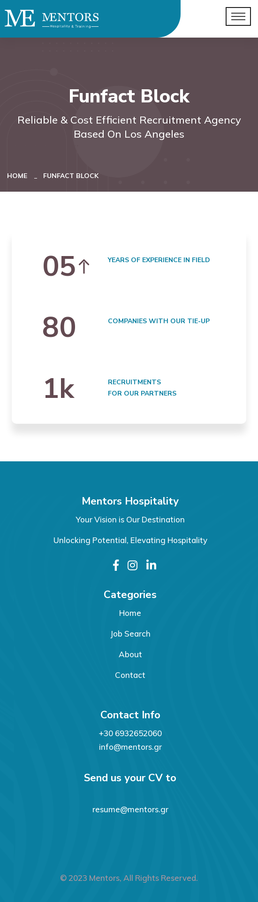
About (130, 654)
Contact (130, 675)
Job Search (130, 633)
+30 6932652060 (130, 733)
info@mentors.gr (130, 747)
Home (19, 175)
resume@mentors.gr (130, 809)
